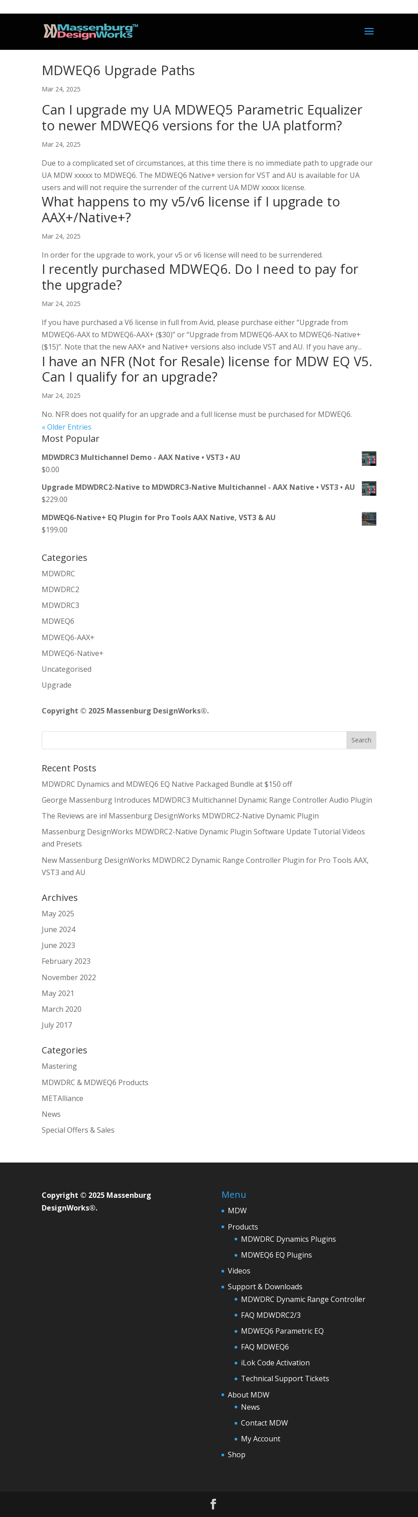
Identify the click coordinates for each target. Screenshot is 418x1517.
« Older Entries (66, 427)
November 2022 (69, 977)
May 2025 (58, 914)
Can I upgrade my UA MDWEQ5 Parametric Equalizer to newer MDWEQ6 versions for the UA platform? (202, 117)
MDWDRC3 (60, 605)
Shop (236, 1455)
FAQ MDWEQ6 (265, 1347)
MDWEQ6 (58, 621)
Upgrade (57, 685)
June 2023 (58, 945)
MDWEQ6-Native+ (73, 653)
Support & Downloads (265, 1287)
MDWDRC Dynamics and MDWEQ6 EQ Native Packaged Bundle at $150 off (167, 784)
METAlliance (62, 1098)
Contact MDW (264, 1423)
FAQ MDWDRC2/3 (271, 1315)
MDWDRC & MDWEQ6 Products (95, 1082)
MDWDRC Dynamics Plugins (288, 1239)
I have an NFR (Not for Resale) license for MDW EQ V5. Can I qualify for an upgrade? (207, 369)
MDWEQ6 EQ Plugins (276, 1255)
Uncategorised (66, 669)
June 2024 (58, 929)
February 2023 (66, 961)
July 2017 (57, 1025)
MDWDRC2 (60, 589)
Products (243, 1227)
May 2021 (58, 993)
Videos (239, 1271)
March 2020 (62, 1009)
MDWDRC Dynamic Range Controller (303, 1299)
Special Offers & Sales (78, 1130)
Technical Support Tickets (285, 1378)
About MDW (248, 1395)
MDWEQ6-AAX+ (68, 637)
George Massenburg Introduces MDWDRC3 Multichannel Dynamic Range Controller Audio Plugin (207, 800)
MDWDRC (58, 574)
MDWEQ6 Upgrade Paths (118, 70)
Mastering (59, 1066)
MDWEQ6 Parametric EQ (282, 1331)
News (51, 1114)
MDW (237, 1211)
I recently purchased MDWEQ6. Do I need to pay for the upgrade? (200, 276)
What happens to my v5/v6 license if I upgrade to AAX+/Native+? (191, 209)
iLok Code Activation (275, 1363)
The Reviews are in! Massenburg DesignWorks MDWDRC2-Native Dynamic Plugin (180, 816)
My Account (260, 1439)
